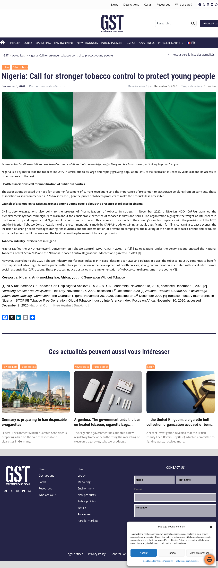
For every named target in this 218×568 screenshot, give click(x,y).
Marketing (43, 43)
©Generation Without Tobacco (103, 277)
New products (87, 43)
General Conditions (123, 554)
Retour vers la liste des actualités (191, 54)
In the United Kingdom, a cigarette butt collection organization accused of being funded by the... (179, 422)
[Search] (193, 23)
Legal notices (74, 554)
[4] (93, 260)
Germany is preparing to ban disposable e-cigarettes (34, 422)
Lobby (28, 43)
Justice (130, 43)
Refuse (172, 552)
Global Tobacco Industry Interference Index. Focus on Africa (111, 300)
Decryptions (131, 4)
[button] (211, 526)
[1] (70, 196)
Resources (163, 4)
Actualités (18, 55)
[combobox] (173, 23)
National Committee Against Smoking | (59, 305)
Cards (148, 4)
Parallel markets (170, 43)
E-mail (138, 489)
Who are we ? (183, 4)
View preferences (200, 552)
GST (5, 55)
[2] (47, 216)
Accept (143, 552)
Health (15, 43)
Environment (63, 43)
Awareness (147, 43)
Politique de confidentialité (186, 561)
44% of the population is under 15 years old (166, 171)
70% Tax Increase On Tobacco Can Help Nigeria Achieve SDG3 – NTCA (58, 286)
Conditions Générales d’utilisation (158, 561)
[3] (139, 253)
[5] (175, 269)
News (114, 4)
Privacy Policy (97, 554)
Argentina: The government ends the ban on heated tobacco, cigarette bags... (107, 422)
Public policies (111, 43)
